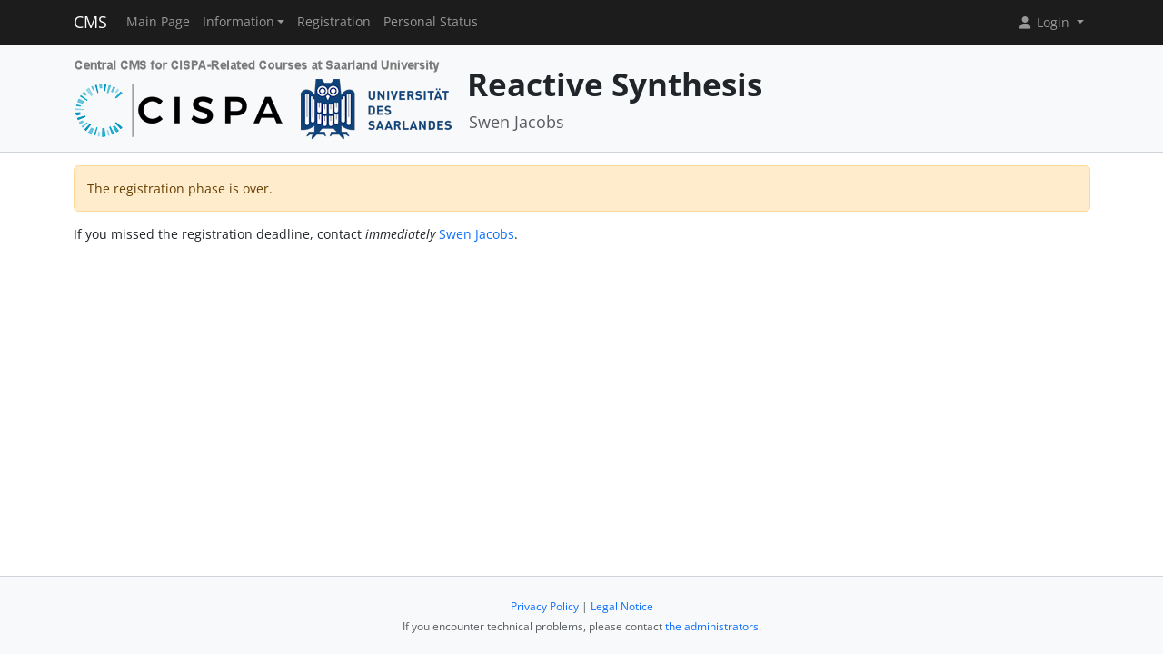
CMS (90, 22)
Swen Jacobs (476, 234)
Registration (334, 22)
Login (1045, 22)
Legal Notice (622, 606)
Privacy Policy (545, 606)
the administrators (712, 626)
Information (238, 22)
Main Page (158, 22)
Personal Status (430, 22)
